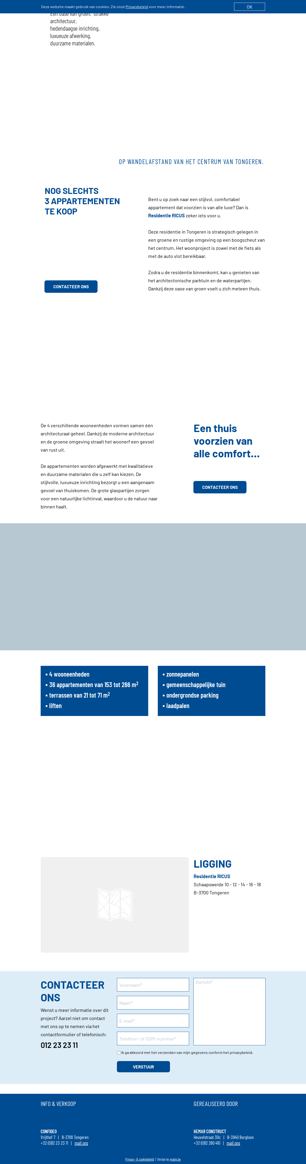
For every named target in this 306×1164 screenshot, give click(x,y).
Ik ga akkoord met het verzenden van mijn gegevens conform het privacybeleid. (187, 1052)
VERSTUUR (143, 1066)
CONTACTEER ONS (71, 286)
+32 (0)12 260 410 (207, 1143)
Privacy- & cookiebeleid (139, 1159)
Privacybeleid (137, 6)
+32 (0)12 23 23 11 (54, 1143)
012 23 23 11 (59, 1044)
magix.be (175, 1159)
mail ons (81, 1143)
